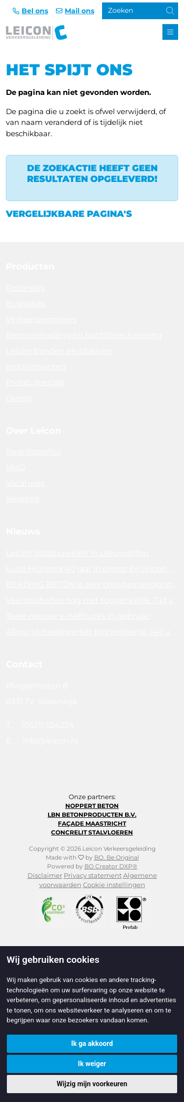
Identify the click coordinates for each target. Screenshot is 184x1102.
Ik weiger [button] (92, 1064)
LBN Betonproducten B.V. (92, 814)
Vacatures (25, 483)
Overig (19, 398)
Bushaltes (25, 303)
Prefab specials (35, 382)
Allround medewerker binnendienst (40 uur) (92, 631)
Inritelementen (36, 366)
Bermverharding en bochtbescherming (84, 335)
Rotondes (25, 288)
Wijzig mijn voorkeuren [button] (92, 1084)
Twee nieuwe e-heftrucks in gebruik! (78, 616)
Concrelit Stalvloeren (92, 832)
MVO (15, 467)
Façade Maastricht (92, 823)
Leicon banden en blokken (58, 351)
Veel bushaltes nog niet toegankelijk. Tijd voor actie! (92, 600)
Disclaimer (44, 875)
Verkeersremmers (41, 319)
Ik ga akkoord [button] (92, 1043)
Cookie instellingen (114, 885)
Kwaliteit (23, 499)
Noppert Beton (92, 805)
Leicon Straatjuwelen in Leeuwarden (77, 553)
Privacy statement (93, 875)
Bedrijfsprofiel (33, 451)
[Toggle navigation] (170, 32)
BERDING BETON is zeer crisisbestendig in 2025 (92, 584)
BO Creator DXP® (110, 866)
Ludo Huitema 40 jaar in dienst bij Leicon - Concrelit (92, 568)
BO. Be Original (116, 857)
